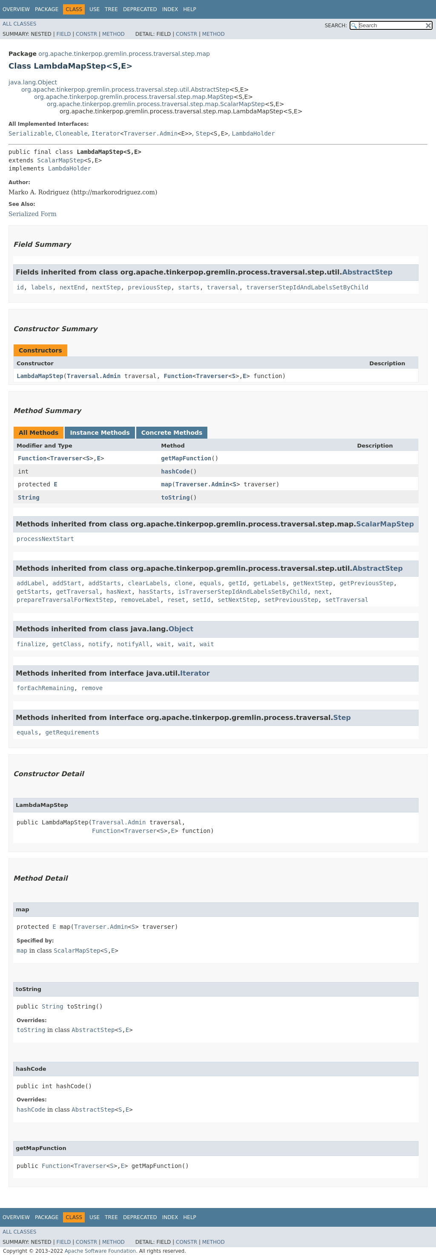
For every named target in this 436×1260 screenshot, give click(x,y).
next (322, 591)
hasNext (119, 591)
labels (42, 287)
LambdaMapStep (40, 376)
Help (189, 9)
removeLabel (140, 599)
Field (63, 34)
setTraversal (346, 599)
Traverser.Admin (151, 133)
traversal (223, 287)
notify (99, 644)
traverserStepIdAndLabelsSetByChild (308, 287)
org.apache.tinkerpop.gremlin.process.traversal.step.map (124, 53)
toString (175, 497)
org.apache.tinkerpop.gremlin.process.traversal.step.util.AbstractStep (125, 89)
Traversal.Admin (93, 376)
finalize (31, 644)
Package (46, 9)
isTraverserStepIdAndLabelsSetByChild (242, 591)
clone (183, 583)
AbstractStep (367, 272)
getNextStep (313, 583)
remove (92, 688)
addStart (66, 583)
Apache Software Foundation (100, 1251)
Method (113, 34)
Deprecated (140, 9)
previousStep (149, 287)
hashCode (175, 471)
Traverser (212, 376)
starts (189, 287)
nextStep (106, 287)
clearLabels (147, 583)
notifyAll (133, 644)
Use (94, 9)
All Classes (19, 24)
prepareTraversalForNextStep (65, 599)
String (29, 497)
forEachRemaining (45, 688)
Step (203, 133)
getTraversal (77, 591)
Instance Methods (99, 432)
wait (164, 644)
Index (170, 9)
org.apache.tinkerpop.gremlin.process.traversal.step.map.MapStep (133, 96)
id (20, 287)
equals (210, 583)
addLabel (31, 583)
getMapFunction (186, 458)
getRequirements (72, 732)
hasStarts (155, 591)
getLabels (269, 583)
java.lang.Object (33, 82)
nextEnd (72, 287)
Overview (16, 9)
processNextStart (45, 538)
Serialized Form (33, 214)
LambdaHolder (253, 133)
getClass (66, 644)
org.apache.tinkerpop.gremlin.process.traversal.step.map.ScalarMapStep (156, 104)
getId (237, 583)
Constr (86, 34)
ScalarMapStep (60, 160)
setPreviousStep (291, 599)
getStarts (33, 591)
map (166, 484)
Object (181, 629)
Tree (111, 9)
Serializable (30, 133)
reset (176, 599)
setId (201, 599)
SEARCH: (336, 26)
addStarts (105, 583)
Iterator (106, 133)
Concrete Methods (172, 432)
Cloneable (71, 133)
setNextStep (237, 599)
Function (178, 376)
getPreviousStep (366, 583)
